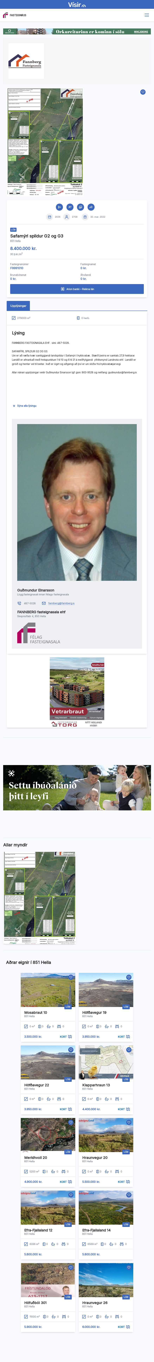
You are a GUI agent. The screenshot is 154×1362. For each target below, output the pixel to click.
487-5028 (30, 603)
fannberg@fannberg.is (61, 603)
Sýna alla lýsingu (26, 405)
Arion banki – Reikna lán (77, 289)
